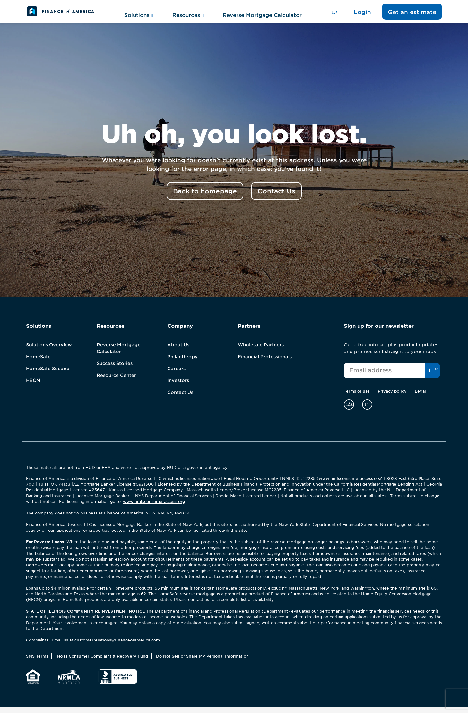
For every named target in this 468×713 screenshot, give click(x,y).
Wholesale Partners (261, 350)
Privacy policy (392, 397)
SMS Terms (37, 661)
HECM (33, 386)
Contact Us (180, 398)
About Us (178, 350)
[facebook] (350, 410)
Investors (178, 386)
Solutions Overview (49, 350)
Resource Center (116, 381)
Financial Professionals (265, 362)
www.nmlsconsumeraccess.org (350, 484)
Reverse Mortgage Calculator (262, 14)
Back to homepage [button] (205, 197)
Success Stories (115, 369)
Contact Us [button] (276, 197)
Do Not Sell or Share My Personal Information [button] (202, 661)
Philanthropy (182, 362)
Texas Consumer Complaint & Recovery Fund (102, 661)
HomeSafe (38, 362)
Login (362, 14)
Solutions (138, 14)
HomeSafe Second (48, 374)
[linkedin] (367, 410)
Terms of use (357, 397)
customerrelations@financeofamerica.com (117, 645)
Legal (420, 397)
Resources (188, 14)
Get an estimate (412, 14)
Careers (176, 374)
